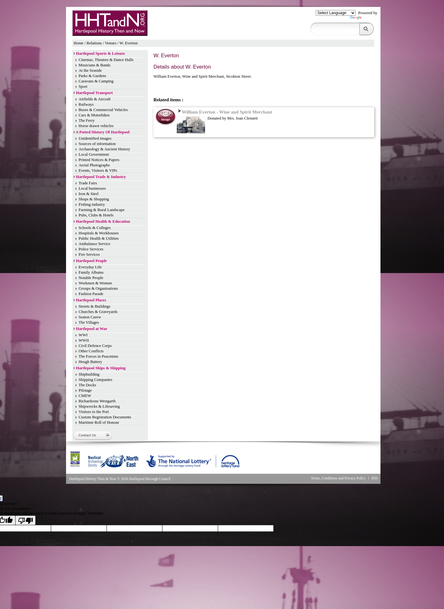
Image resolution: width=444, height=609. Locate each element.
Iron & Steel (88, 194)
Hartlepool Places (91, 300)
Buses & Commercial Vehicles (103, 110)
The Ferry (87, 120)
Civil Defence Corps (95, 346)
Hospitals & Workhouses (99, 233)
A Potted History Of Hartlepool (103, 132)
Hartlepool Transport (94, 93)
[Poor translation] (25, 520)
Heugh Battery (90, 362)
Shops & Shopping (94, 199)
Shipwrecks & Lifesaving (99, 406)
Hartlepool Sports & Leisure (100, 53)
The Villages (89, 322)
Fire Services (89, 254)
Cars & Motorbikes (94, 115)
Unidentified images (95, 138)
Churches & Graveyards (98, 312)
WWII (84, 340)
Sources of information (97, 144)
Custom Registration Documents (105, 417)
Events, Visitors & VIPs (98, 170)
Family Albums (91, 272)
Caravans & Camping (96, 81)
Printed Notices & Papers (99, 160)
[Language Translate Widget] (336, 13)
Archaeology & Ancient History (104, 149)
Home (78, 43)
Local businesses (92, 188)
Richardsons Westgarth (97, 401)
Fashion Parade (91, 294)
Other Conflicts (91, 351)
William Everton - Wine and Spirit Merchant (224, 112)
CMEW (85, 396)
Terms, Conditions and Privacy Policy (338, 478)
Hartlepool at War (91, 329)
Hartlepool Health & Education (103, 221)
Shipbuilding (89, 374)
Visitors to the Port (94, 412)
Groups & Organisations (98, 288)
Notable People (91, 278)
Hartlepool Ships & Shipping (100, 368)
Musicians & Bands (94, 65)
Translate (363, 19)
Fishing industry (92, 204)
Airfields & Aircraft (95, 99)
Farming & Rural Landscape (102, 210)
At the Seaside (90, 70)
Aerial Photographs (94, 165)
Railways (86, 104)
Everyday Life (90, 267)
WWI (83, 335)
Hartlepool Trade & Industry (101, 177)
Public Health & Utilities (99, 238)
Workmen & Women (95, 283)
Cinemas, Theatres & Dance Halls (106, 60)
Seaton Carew (90, 317)
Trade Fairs (88, 183)
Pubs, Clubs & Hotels (96, 215)
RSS (375, 478)
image (165, 119)
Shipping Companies (95, 379)
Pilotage (85, 390)
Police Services (91, 249)
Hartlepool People (91, 261)
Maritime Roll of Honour (99, 422)
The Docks (87, 385)
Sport (83, 86)
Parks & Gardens (92, 76)
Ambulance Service (94, 244)
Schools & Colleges (95, 228)
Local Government (94, 154)
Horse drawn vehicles (96, 126)
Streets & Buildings (94, 306)
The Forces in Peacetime (98, 356)
